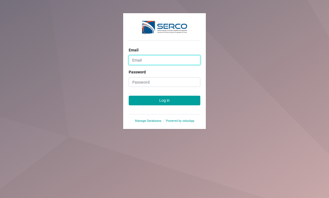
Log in (164, 100)
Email (134, 50)
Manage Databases (148, 121)
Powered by (180, 121)
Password (137, 72)
